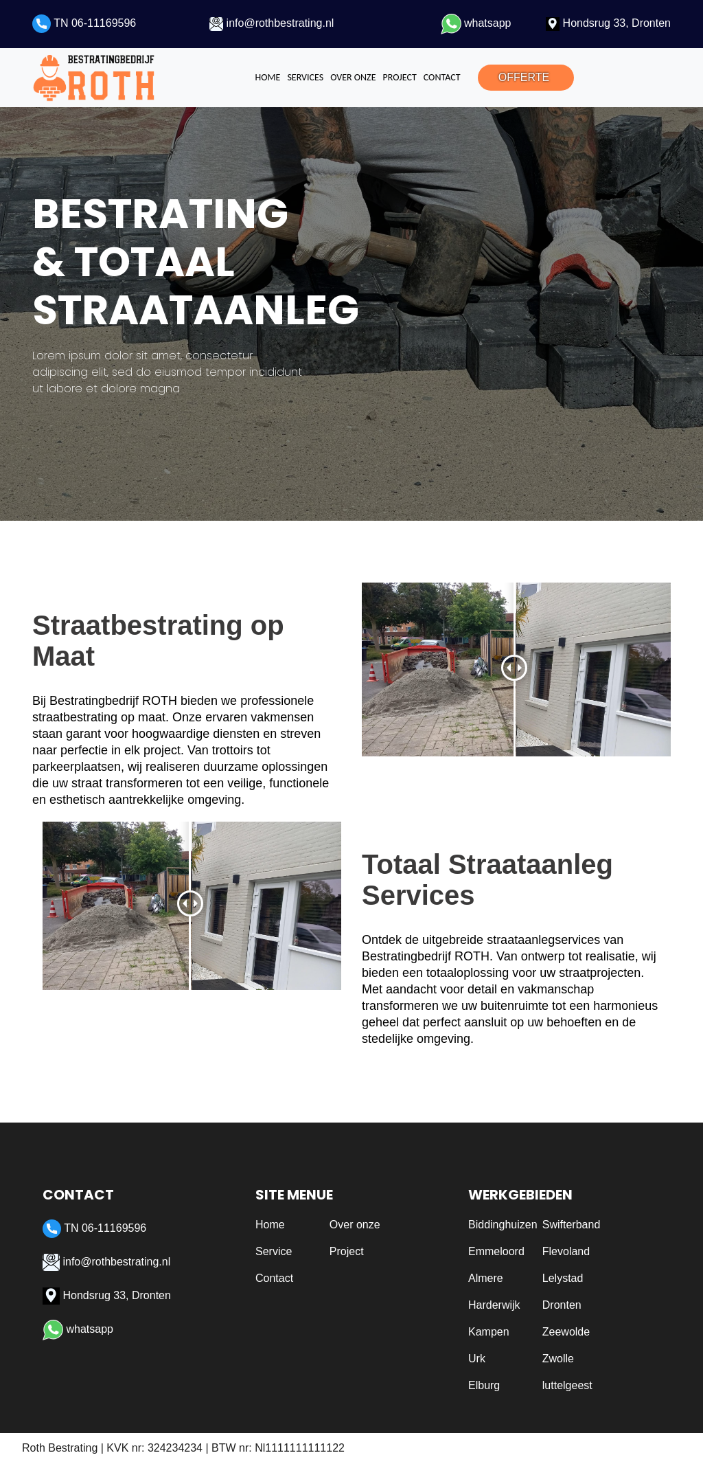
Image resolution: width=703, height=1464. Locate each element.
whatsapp (476, 23)
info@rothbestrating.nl (271, 23)
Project (399, 77)
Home (268, 77)
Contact (442, 77)
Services (305, 77)
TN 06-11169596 (84, 23)
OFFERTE (523, 77)
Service (273, 1251)
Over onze (353, 77)
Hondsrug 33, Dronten (608, 23)
